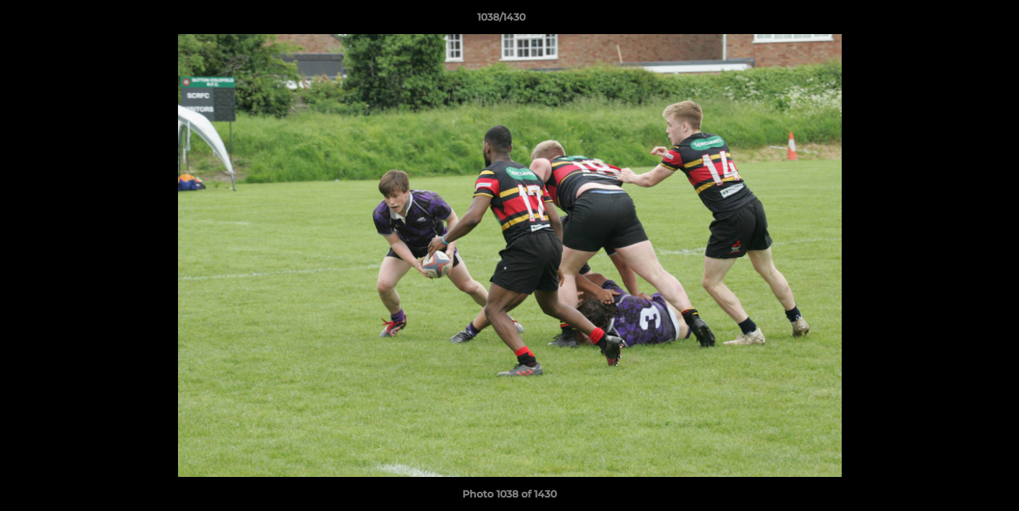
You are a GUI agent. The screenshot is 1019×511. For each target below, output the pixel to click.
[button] (959, 20)
